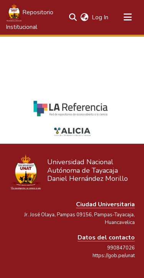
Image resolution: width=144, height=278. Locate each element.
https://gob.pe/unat (114, 255)
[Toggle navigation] (127, 17)
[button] (31, 17)
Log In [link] (100, 17)
